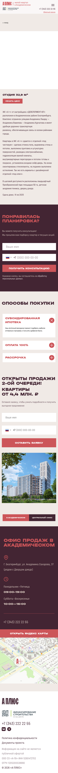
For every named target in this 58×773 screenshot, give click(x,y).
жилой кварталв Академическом (23, 3)
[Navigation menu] (52, 5)
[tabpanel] (29, 606)
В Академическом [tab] (15, 518)
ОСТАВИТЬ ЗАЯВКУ (29, 442)
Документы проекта (13, 742)
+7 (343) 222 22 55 (47, 9)
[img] (29, 662)
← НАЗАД (5, 23)
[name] (29, 246)
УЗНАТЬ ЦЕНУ (12, 101)
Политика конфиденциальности (19, 738)
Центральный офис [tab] (42, 518)
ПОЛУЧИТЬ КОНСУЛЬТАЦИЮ (29, 268)
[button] (49, 12)
